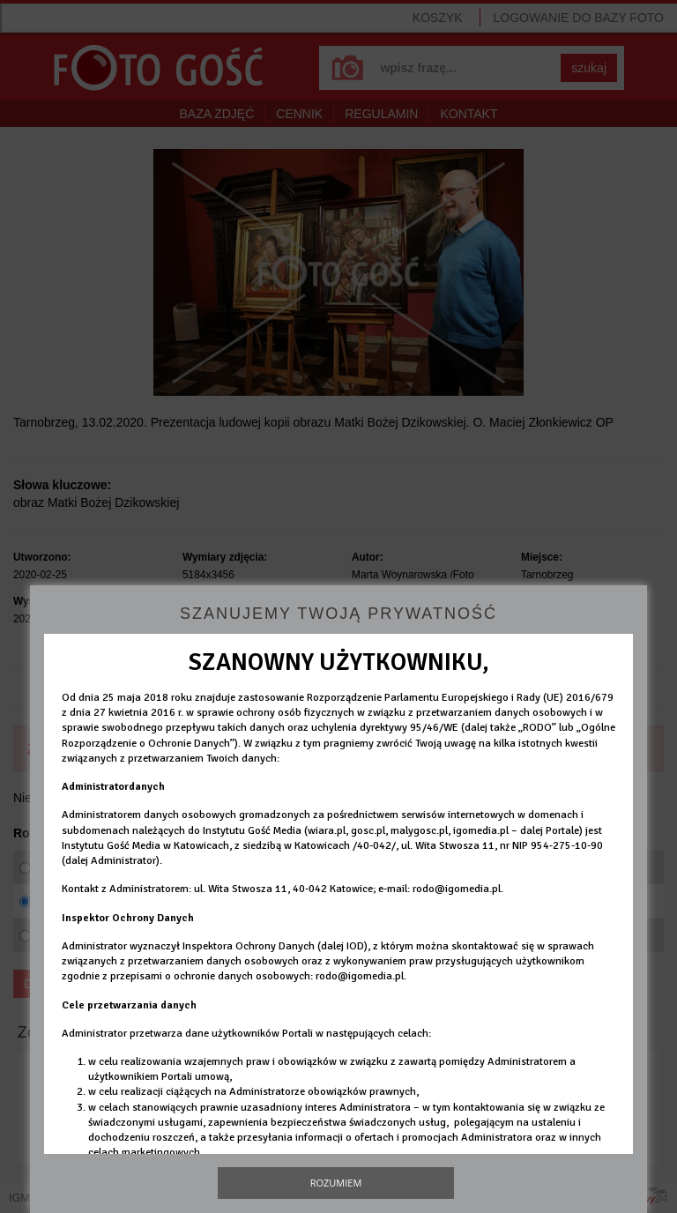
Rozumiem (336, 1182)
